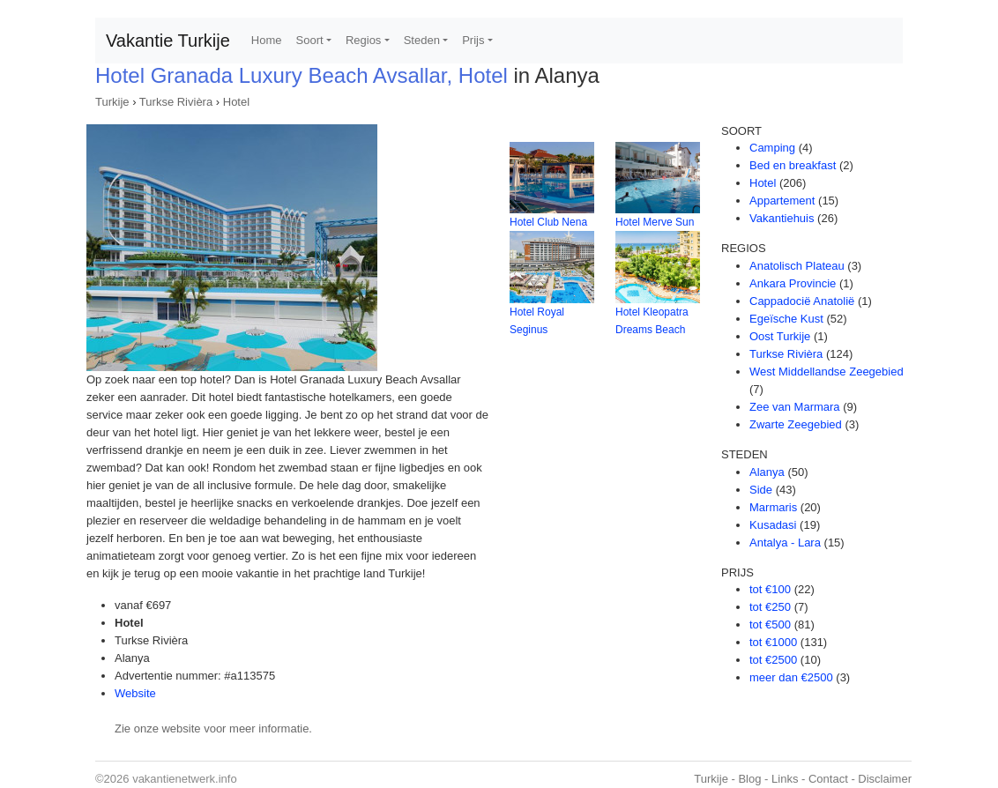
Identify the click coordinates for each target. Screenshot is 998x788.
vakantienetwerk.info (184, 778)
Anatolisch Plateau (797, 265)
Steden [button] (422, 40)
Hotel (236, 101)
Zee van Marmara (794, 406)
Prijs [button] (473, 40)
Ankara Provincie (792, 283)
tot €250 (770, 606)
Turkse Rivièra (175, 101)
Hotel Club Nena (548, 222)
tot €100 (770, 589)
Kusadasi (772, 525)
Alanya (767, 472)
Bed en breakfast (792, 165)
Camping (772, 147)
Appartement (782, 200)
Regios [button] (363, 40)
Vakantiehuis (781, 218)
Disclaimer (885, 778)
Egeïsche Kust (786, 318)
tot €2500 (773, 659)
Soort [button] (310, 40)
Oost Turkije (779, 336)
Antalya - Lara (785, 542)
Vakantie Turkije (168, 40)
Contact (828, 778)
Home (266, 40)
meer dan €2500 (791, 677)
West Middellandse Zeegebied (826, 371)
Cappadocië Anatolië (801, 301)
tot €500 (770, 624)
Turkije (112, 101)
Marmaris (773, 507)
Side (760, 489)
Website (135, 693)
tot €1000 (773, 642)
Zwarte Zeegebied (795, 424)
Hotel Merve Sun (654, 222)
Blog (749, 778)
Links (784, 778)
